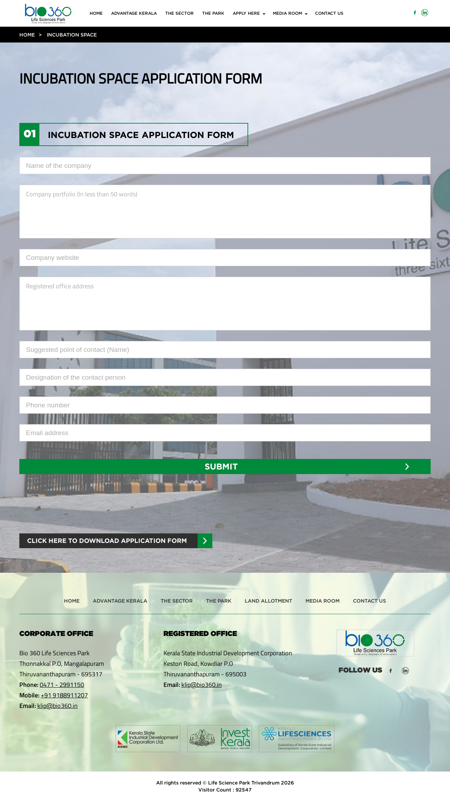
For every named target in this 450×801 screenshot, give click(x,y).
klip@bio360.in (57, 705)
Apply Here (246, 13)
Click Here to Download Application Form (107, 540)
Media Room (287, 13)
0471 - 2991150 (62, 684)
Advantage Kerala (134, 13)
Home (96, 13)
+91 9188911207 (64, 695)
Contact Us (329, 13)
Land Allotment (268, 600)
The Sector (179, 13)
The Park (213, 13)
